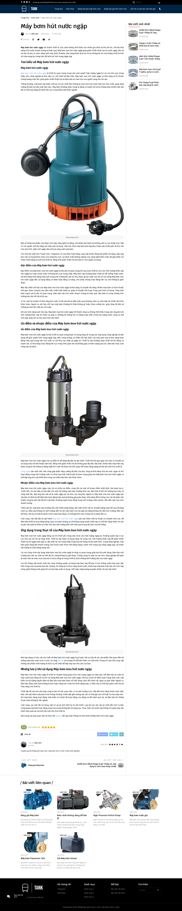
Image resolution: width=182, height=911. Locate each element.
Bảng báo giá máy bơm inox (89, 9)
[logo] (29, 11)
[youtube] (27, 2)
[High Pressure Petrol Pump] (109, 799)
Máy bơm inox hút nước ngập (33, 73)
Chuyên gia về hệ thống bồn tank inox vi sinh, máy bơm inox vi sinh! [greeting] (54, 2)
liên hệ (60, 660)
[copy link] (49, 39)
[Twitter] (114, 744)
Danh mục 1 (89, 889)
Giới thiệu (61, 893)
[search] (146, 2)
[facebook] (22, 2)
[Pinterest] (117, 744)
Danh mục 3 (89, 897)
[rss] (29, 2)
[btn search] (159, 3)
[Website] (112, 744)
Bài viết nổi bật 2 (118, 893)
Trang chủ (58, 9)
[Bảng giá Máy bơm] (36, 799)
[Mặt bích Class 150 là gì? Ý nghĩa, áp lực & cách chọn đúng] (133, 72)
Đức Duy (35, 34)
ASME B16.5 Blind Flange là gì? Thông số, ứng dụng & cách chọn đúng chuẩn (150, 34)
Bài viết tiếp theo (114, 760)
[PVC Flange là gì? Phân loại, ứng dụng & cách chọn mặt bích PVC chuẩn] (133, 86)
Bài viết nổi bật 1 (118, 889)
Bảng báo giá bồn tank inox (115, 9)
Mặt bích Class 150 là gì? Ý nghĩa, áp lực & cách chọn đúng (150, 72)
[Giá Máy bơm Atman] (73, 842)
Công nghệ (25, 471)
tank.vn (59, 716)
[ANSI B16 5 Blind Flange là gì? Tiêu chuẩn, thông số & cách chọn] (133, 59)
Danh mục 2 (89, 893)
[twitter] (24, 2)
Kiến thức (70, 9)
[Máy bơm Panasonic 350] (36, 842)
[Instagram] (119, 744)
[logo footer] (37, 888)
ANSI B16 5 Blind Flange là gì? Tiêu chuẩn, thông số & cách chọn (149, 59)
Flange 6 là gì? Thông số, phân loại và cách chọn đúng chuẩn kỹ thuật (150, 45)
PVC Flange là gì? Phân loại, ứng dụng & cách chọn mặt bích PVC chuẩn (149, 86)
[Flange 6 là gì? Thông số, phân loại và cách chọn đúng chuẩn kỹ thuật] (133, 46)
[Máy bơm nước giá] (145, 799)
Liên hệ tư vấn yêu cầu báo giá (142, 9)
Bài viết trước (29, 760)
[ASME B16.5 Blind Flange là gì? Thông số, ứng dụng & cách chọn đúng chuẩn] (133, 33)
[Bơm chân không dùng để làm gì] (73, 799)
